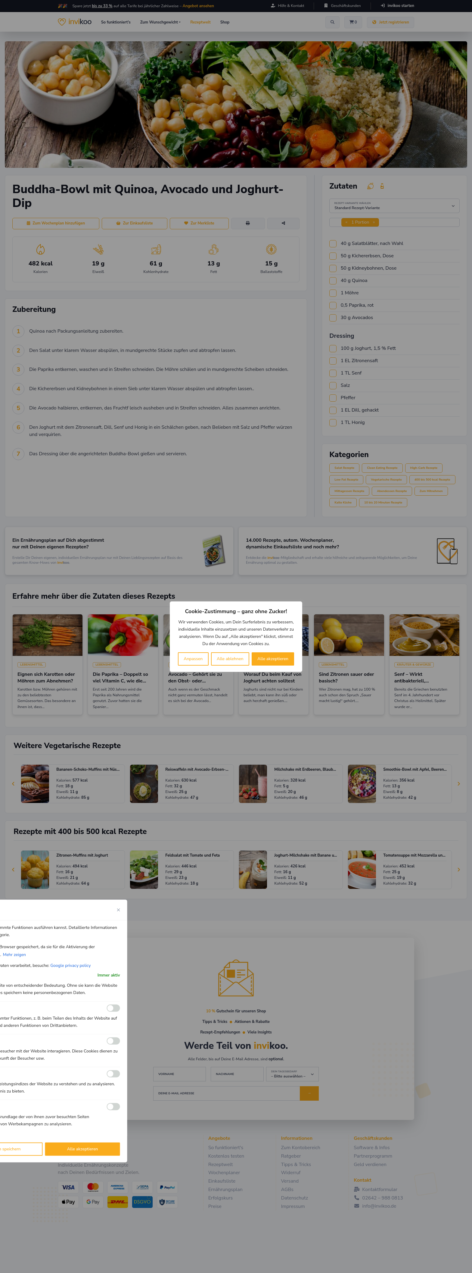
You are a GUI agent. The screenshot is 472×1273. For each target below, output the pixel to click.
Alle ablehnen (230, 659)
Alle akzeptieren (272, 659)
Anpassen (193, 659)
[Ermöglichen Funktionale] (113, 1008)
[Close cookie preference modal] (118, 909)
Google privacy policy (70, 965)
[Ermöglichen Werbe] (113, 1106)
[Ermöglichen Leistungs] (113, 1073)
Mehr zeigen (14, 954)
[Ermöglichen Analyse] (113, 1041)
